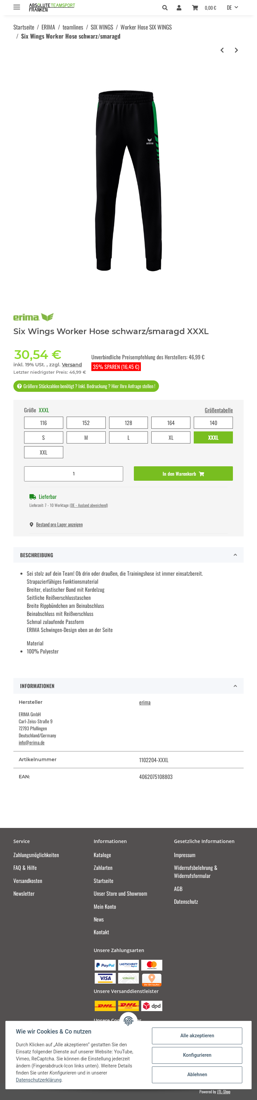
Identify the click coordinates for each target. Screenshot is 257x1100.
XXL (43, 452)
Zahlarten (103, 867)
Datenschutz (186, 901)
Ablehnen (196, 1074)
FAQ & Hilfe (25, 867)
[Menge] (73, 474)
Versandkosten (27, 881)
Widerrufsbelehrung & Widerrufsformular (196, 871)
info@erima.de (32, 742)
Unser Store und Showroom (120, 893)
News (99, 919)
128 (128, 423)
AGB (178, 889)
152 (86, 423)
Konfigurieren (196, 1055)
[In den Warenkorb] (183, 473)
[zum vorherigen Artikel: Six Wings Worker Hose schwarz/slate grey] (222, 50)
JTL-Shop (223, 1091)
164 (171, 423)
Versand (72, 365)
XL (171, 437)
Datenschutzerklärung (39, 1080)
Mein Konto (105, 906)
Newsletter (23, 893)
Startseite (103, 881)
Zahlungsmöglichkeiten (36, 855)
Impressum (184, 855)
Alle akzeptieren (196, 1035)
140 (213, 423)
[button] (166, 7)
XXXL (213, 437)
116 (43, 423)
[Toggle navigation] (16, 4)
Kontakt (101, 932)
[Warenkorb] (204, 7)
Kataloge (102, 855)
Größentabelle (219, 410)
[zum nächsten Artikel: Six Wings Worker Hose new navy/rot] (236, 50)
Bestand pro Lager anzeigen (56, 524)
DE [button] (229, 7)
